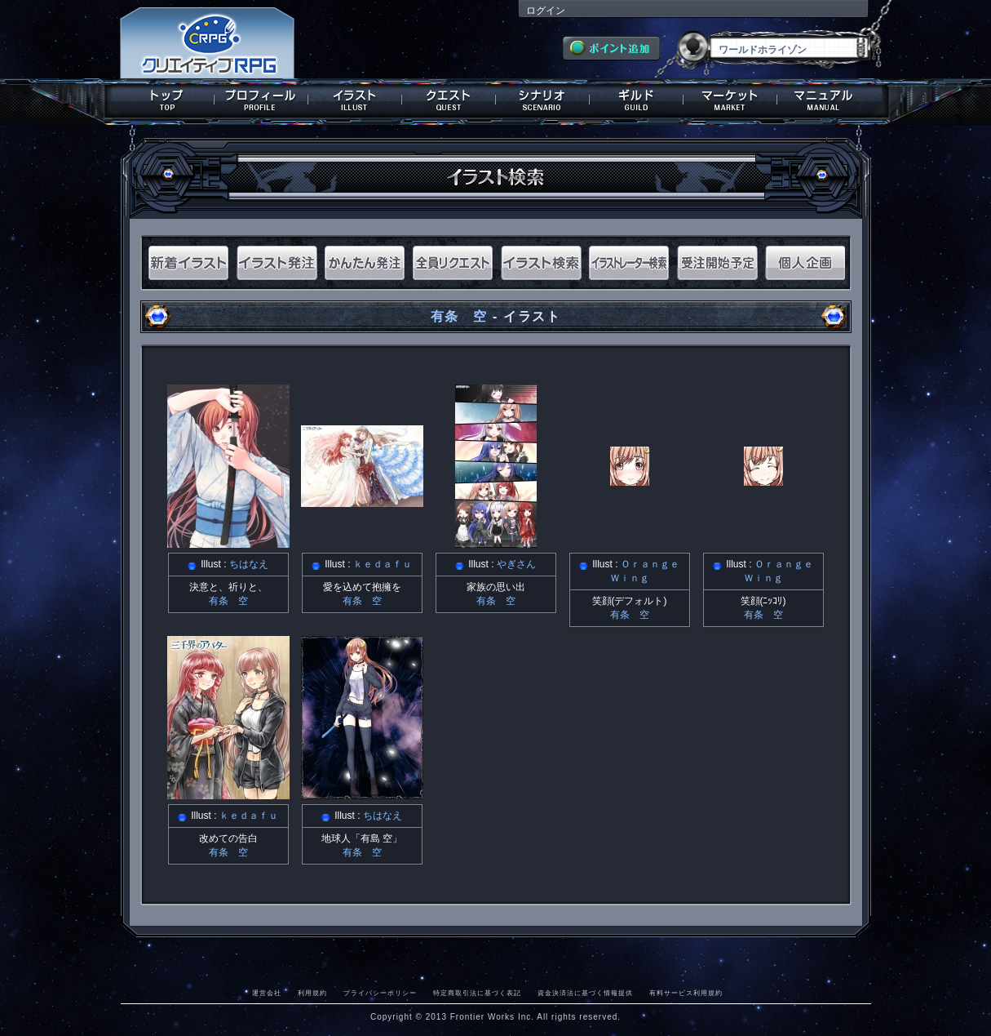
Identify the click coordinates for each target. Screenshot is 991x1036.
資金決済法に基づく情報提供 (585, 993)
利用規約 (312, 993)
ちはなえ (248, 564)
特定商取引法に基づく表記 (477, 993)
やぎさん (516, 564)
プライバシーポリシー (380, 993)
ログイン (545, 10)
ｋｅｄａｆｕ (382, 564)
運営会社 (266, 993)
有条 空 (459, 316)
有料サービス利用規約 (686, 993)
